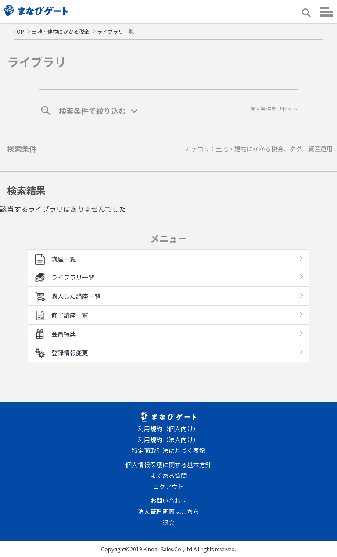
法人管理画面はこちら (168, 511)
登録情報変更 (61, 352)
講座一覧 (55, 259)
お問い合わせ (168, 500)
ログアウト (168, 486)
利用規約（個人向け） (168, 428)
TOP (19, 31)
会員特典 (55, 334)
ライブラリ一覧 (64, 277)
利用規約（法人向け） (168, 439)
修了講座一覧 (61, 315)
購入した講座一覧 (67, 296)
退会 (168, 522)
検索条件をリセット (274, 108)
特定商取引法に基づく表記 (168, 450)
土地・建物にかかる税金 (61, 31)
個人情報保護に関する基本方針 (168, 464)
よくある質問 (168, 475)
